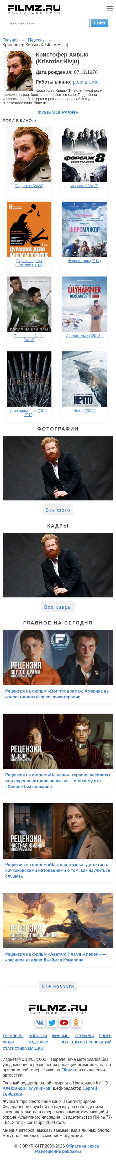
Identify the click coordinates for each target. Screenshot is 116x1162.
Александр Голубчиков (27, 1088)
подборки (38, 1042)
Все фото (58, 510)
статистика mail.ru (23, 1048)
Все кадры (58, 607)
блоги (105, 1036)
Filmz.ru (69, 1070)
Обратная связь (82, 1146)
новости (38, 1036)
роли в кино (86, 82)
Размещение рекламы (58, 1151)
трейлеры (13, 1036)
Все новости (58, 986)
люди (8, 1042)
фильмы (61, 1036)
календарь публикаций (87, 1042)
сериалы (84, 1036)
